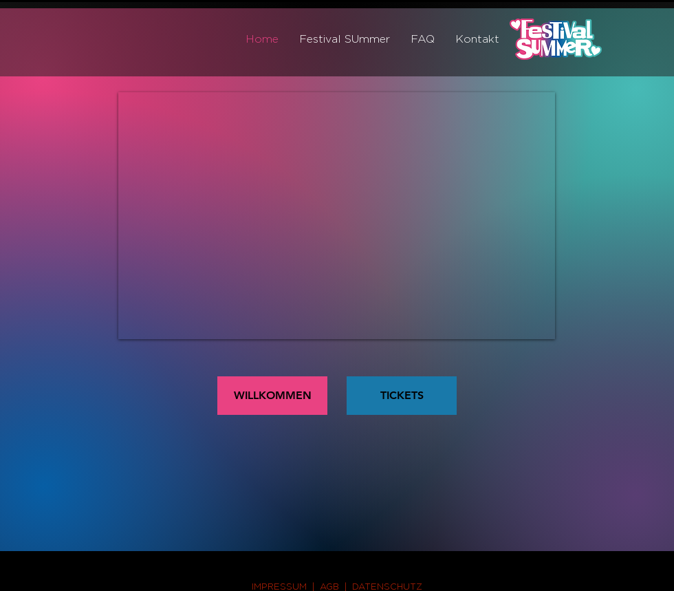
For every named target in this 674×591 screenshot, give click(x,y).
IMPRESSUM (279, 586)
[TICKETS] (402, 395)
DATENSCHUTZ (387, 586)
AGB (329, 586)
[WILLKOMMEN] (272, 395)
